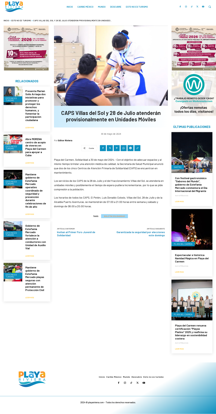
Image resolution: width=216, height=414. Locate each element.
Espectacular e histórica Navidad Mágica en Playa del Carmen (192, 258)
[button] (209, 6)
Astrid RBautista (181, 196)
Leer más (29, 126)
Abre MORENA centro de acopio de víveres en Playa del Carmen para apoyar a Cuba (35, 145)
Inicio (6, 20)
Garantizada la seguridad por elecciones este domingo (141, 233)
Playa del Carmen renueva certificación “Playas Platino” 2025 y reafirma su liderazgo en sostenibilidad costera (191, 332)
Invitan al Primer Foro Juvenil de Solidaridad (76, 233)
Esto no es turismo (21, 20)
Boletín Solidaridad (114, 216)
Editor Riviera (65, 140)
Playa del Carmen (183, 244)
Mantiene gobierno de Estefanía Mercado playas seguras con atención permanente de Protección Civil (34, 271)
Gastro (178, 167)
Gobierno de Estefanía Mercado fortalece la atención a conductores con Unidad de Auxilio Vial (35, 231)
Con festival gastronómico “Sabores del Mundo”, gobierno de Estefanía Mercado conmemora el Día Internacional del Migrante (191, 185)
